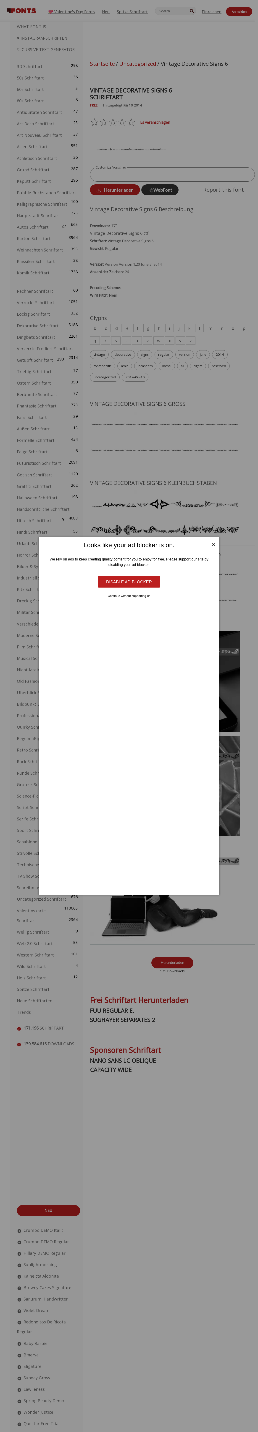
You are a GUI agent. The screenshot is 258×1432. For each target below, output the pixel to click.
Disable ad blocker (129, 581)
